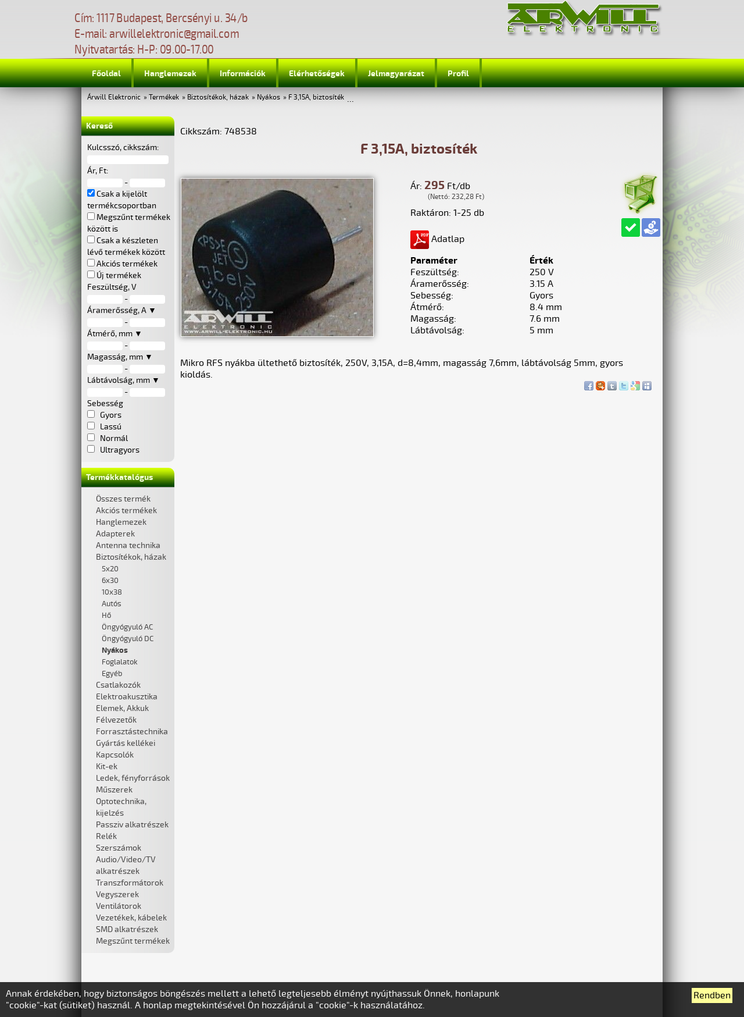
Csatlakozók (118, 685)
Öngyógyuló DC (127, 638)
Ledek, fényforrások (133, 778)
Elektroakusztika (127, 697)
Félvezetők (116, 720)
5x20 (110, 569)
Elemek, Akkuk (122, 708)
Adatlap (437, 239)
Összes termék (123, 499)
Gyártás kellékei (125, 743)
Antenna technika (128, 545)
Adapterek (115, 534)
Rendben (712, 995)
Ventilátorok (118, 906)
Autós (111, 604)
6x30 (110, 580)
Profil (458, 74)
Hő (106, 615)
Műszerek (114, 790)
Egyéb (112, 673)
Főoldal (106, 74)
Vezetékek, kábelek (131, 918)
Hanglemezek (170, 74)
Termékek (164, 97)
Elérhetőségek (317, 74)
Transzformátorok (129, 883)
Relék (106, 836)
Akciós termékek (126, 510)
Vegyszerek (117, 894)
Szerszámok (118, 848)
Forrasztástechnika (132, 732)
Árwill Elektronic (114, 97)
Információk (243, 74)
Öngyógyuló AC (127, 627)
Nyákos (268, 97)
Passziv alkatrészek (132, 825)
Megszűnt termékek (133, 941)
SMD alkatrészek (127, 929)
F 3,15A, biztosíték (316, 97)
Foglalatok (120, 662)
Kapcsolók (115, 755)
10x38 (112, 592)
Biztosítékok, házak (218, 97)
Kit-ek (106, 766)
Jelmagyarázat (396, 74)
